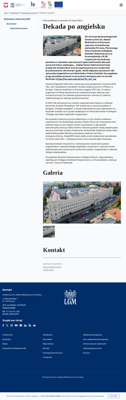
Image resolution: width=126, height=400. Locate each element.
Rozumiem (113, 396)
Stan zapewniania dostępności (95, 339)
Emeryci (86, 353)
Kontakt (46, 348)
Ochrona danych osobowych (94, 344)
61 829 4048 (48, 270)
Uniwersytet (8, 335)
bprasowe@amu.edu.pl (52, 267)
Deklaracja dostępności (92, 335)
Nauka (5, 344)
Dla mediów (47, 339)
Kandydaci (7, 339)
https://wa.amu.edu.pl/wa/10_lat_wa (76, 79)
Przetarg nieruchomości (53, 353)
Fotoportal (47, 357)
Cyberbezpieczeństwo (92, 348)
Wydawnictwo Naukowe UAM (14, 348)
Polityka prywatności (51, 396)
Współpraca (47, 335)
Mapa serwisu (48, 344)
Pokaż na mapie (9, 308)
